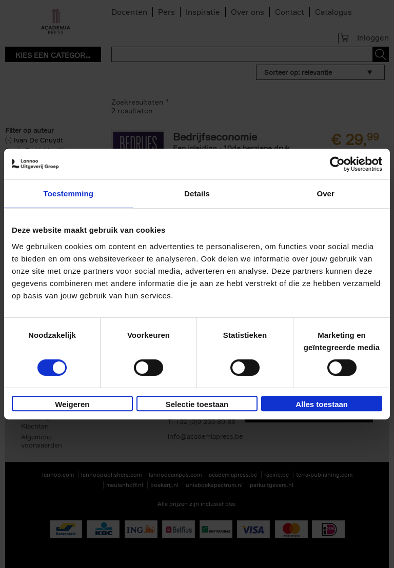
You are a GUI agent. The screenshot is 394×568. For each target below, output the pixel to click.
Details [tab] (197, 193)
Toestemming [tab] (69, 193)
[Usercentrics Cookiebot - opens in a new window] (337, 164)
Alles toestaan (322, 404)
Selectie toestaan (197, 404)
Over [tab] (325, 193)
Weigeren (72, 404)
